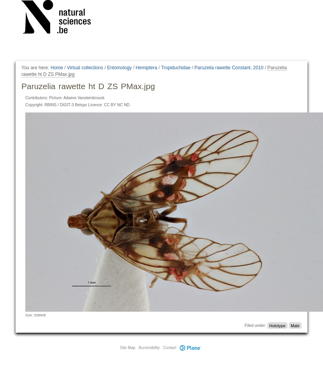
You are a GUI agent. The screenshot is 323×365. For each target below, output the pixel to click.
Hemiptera (146, 67)
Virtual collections (85, 67)
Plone (190, 348)
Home (57, 67)
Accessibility (149, 348)
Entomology (119, 67)
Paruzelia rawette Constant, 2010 (229, 67)
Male (295, 325)
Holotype (277, 325)
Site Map (127, 348)
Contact (169, 348)
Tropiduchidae (176, 67)
